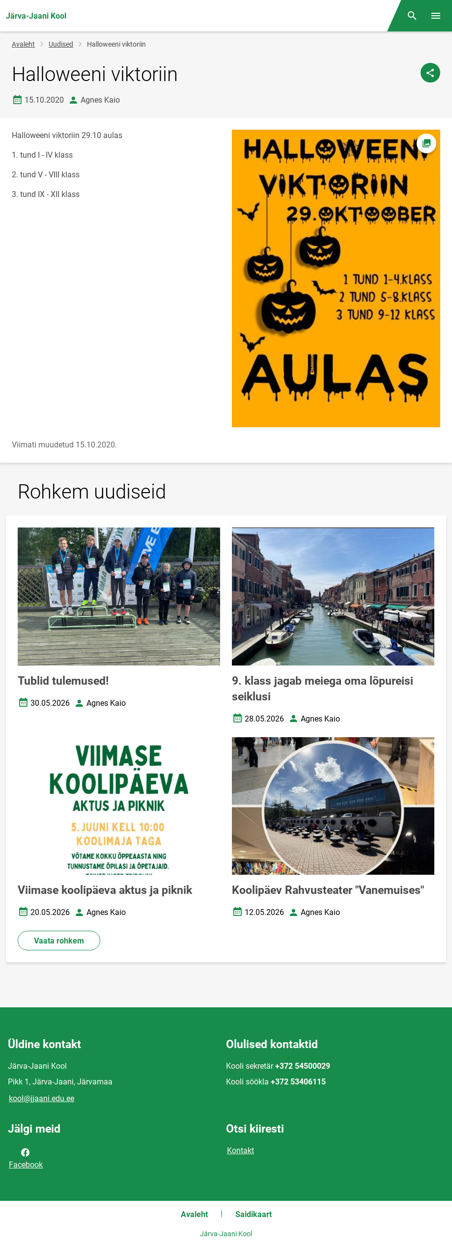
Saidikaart (253, 1214)
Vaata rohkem (59, 940)
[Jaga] (430, 73)
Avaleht (23, 44)
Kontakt (240, 1150)
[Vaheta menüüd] (436, 16)
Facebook (26, 1157)
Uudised (61, 44)
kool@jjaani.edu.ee (41, 1098)
